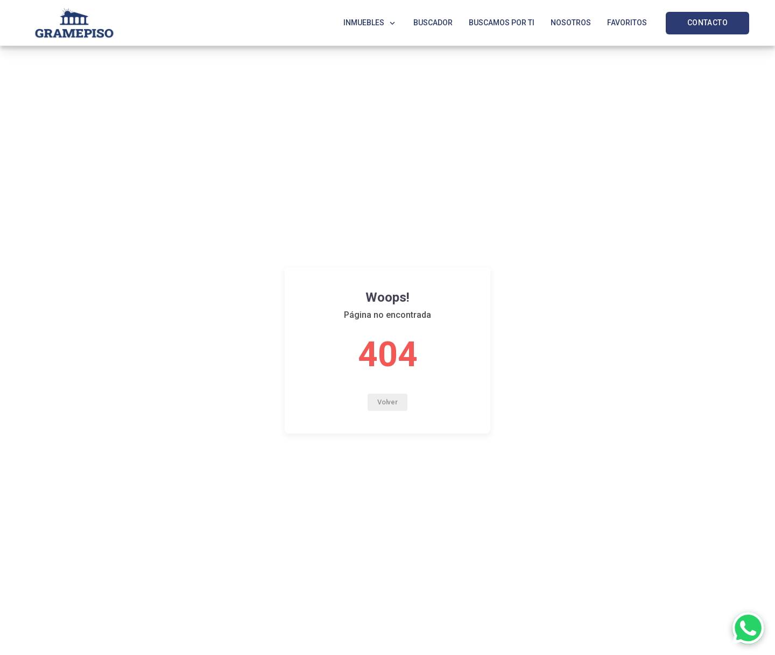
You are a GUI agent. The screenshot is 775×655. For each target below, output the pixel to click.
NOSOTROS (571, 22)
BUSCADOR (433, 22)
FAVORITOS (627, 22)
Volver (387, 402)
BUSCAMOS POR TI (501, 22)
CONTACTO (707, 22)
